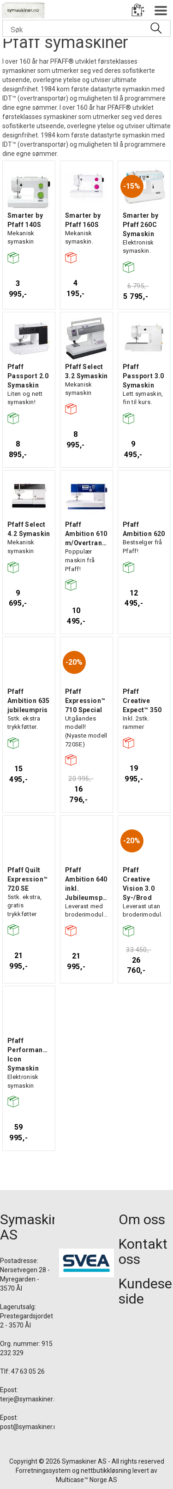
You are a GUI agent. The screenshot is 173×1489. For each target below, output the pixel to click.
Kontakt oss (143, 1251)
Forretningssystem (43, 1470)
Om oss (142, 1219)
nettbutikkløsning (106, 1470)
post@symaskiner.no (30, 1426)
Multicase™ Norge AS (86, 1479)
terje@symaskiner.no (30, 1399)
